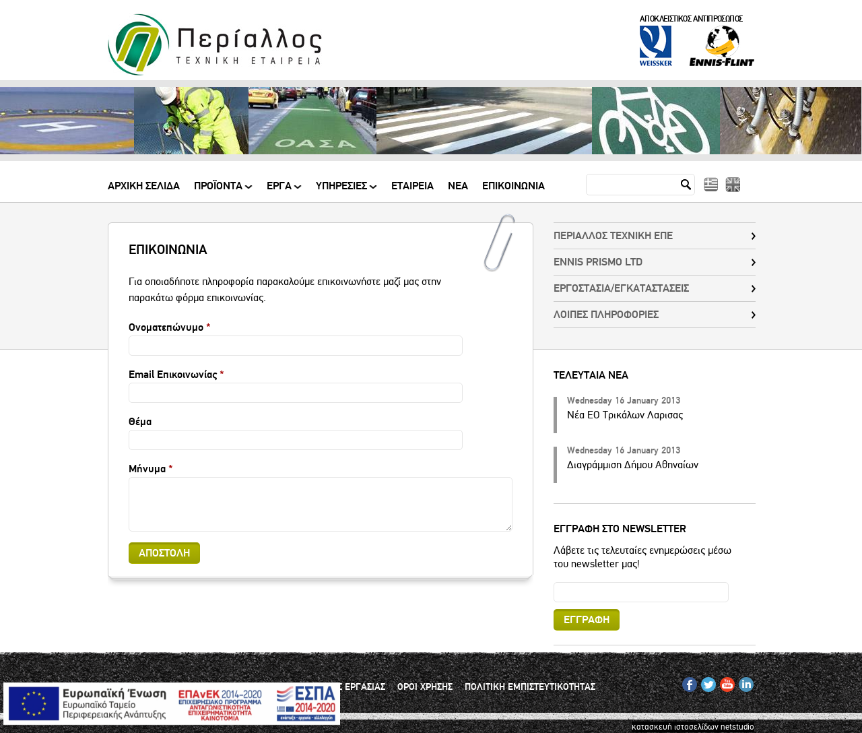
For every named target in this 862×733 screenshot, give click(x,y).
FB (687, 681)
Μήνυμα (151, 469)
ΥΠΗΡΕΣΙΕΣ (342, 191)
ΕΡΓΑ (280, 191)
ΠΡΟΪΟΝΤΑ (219, 191)
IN (743, 681)
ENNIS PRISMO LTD (598, 262)
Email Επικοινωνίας (176, 374)
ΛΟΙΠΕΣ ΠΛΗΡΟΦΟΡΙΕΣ (606, 315)
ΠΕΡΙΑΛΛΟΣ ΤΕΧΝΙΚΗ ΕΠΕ (613, 236)
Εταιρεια (412, 187)
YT (724, 681)
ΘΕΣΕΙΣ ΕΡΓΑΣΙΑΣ (349, 687)
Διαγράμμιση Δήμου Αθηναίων (632, 465)
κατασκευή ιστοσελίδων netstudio (693, 727)
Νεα (458, 187)
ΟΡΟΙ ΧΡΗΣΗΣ (425, 687)
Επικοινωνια (513, 187)
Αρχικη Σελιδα (144, 187)
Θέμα (140, 421)
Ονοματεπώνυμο (170, 327)
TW (706, 681)
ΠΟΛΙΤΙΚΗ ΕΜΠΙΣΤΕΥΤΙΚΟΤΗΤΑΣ (530, 687)
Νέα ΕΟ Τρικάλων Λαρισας (625, 415)
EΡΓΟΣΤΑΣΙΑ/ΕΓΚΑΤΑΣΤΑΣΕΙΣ (621, 288)
